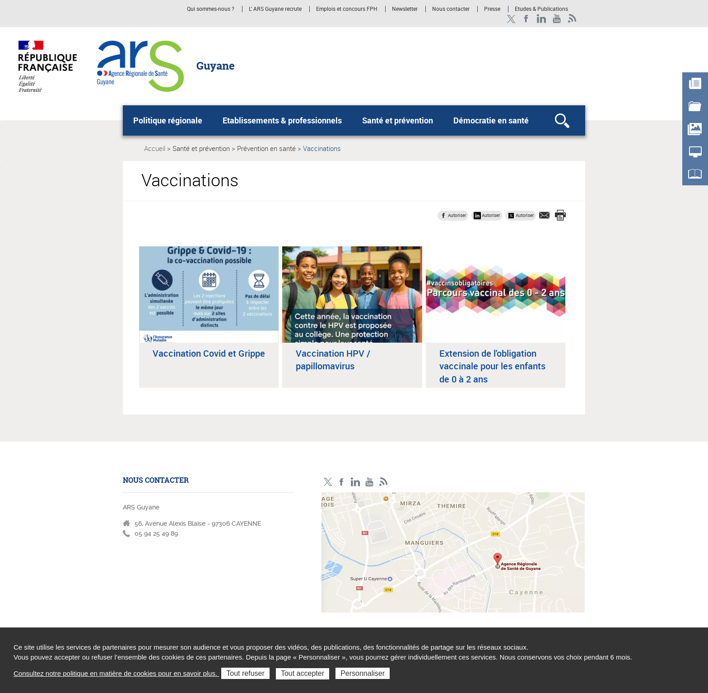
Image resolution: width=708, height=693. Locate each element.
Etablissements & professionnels (282, 120)
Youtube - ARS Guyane (557, 19)
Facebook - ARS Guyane (526, 19)
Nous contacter (451, 9)
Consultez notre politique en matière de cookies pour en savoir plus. (116, 673)
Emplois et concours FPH (347, 9)
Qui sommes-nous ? (210, 9)
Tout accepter (302, 673)
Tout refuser (245, 673)
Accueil (154, 148)
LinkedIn (542, 19)
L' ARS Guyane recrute (275, 9)
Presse (492, 9)
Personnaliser (362, 673)
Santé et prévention (397, 120)
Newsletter (405, 9)
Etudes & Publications (541, 9)
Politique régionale (167, 120)
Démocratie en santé (491, 120)
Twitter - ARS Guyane (511, 19)
